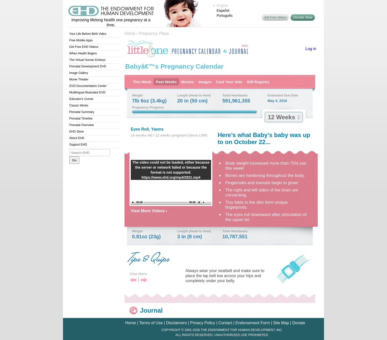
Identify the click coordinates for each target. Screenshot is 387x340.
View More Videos (149, 211)
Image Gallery (78, 73)
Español (223, 11)
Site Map (281, 323)
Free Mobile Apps (81, 40)
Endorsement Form (252, 323)
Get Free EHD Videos (83, 47)
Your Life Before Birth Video (87, 34)
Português (225, 16)
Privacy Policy (202, 323)
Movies (187, 82)
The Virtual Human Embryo (87, 60)
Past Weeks (166, 82)
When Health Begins (83, 53)
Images (205, 82)
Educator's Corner (81, 99)
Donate (298, 323)
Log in (310, 49)
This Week (142, 82)
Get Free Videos (275, 17)
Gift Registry (258, 82)
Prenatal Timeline (81, 118)
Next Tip (144, 280)
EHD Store (76, 131)
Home (129, 33)
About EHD (76, 138)
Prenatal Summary (81, 112)
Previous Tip (133, 280)
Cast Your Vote (229, 82)
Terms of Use (151, 323)
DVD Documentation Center (88, 86)
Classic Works (78, 105)
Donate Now (302, 17)
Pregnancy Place (154, 33)
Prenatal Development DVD (87, 66)
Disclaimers (176, 323)
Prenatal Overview (81, 125)
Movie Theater (78, 79)
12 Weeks (281, 117)
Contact (225, 323)
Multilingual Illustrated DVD (87, 92)
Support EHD (78, 144)
